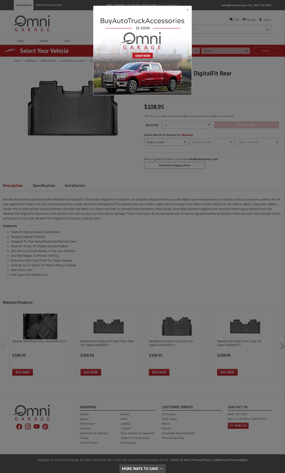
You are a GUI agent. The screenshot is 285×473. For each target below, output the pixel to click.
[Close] (142, 10)
